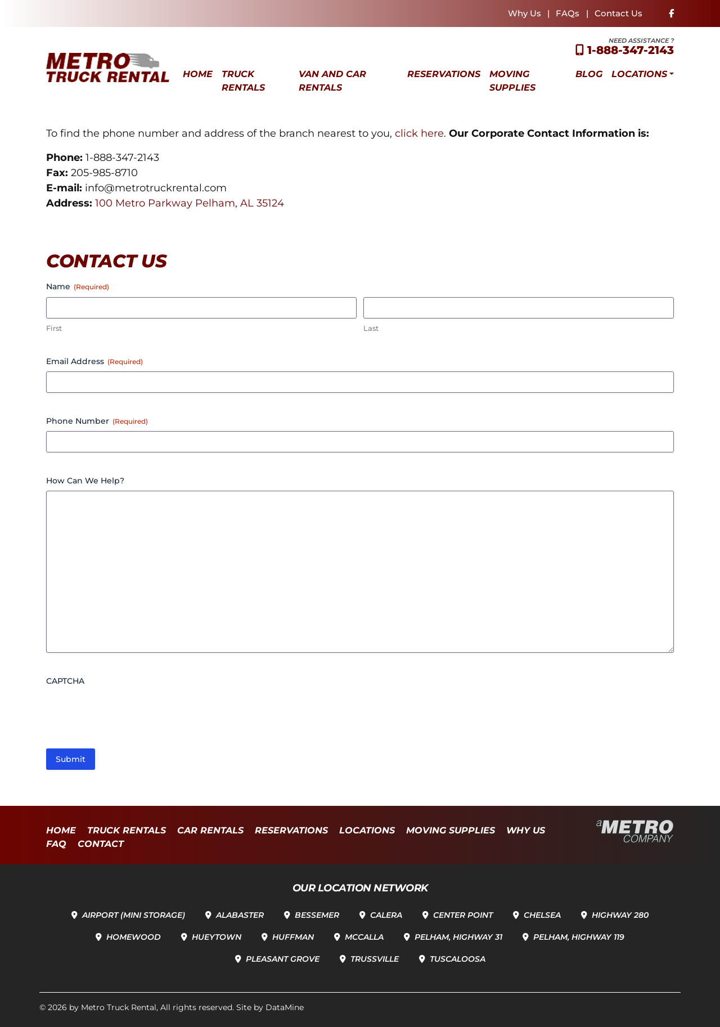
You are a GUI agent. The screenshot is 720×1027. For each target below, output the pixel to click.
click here (419, 133)
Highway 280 (620, 915)
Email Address (94, 361)
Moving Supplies (512, 81)
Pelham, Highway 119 (578, 937)
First (54, 328)
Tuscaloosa (457, 959)
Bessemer (317, 915)
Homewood (133, 937)
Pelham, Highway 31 (458, 937)
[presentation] (131, 713)
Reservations (443, 74)
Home (198, 74)
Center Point (463, 915)
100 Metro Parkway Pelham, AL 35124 (189, 203)
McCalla (364, 937)
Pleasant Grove (283, 959)
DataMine (285, 1007)
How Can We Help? (85, 481)
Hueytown (216, 937)
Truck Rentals (243, 81)
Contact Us (618, 13)
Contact (101, 843)
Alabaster (240, 915)
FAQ (56, 843)
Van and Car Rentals (332, 81)
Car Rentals (210, 830)
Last (371, 328)
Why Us (524, 13)
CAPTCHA (65, 681)
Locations (639, 74)
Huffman (293, 937)
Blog (588, 74)
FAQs (567, 13)
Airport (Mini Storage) (133, 915)
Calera (386, 915)
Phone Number (97, 421)
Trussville (374, 959)
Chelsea (542, 915)
